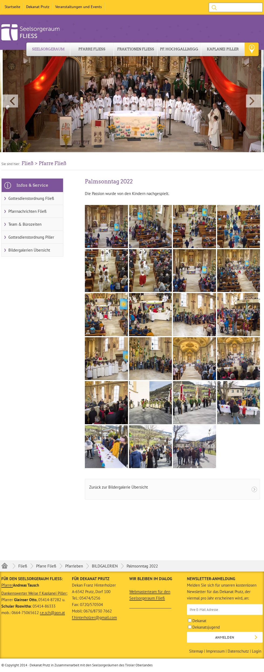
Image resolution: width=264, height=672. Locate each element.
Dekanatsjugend (204, 627)
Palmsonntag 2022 (142, 566)
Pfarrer (7, 585)
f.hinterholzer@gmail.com (94, 617)
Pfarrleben (74, 566)
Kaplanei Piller (223, 49)
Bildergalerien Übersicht (29, 250)
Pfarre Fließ (91, 49)
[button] (132, 101)
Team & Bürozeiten (24, 224)
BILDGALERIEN (105, 566)
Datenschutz (238, 651)
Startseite (12, 6)
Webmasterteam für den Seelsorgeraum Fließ (149, 595)
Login (256, 651)
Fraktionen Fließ (135, 49)
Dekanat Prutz (37, 6)
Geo (252, 49)
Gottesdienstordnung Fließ (31, 198)
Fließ (22, 566)
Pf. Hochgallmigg (179, 49)
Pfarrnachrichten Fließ (27, 211)
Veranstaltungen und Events (78, 6)
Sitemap (196, 651)
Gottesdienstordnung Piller (31, 237)
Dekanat (197, 620)
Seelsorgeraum (48, 49)
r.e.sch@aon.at (52, 612)
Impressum (215, 651)
